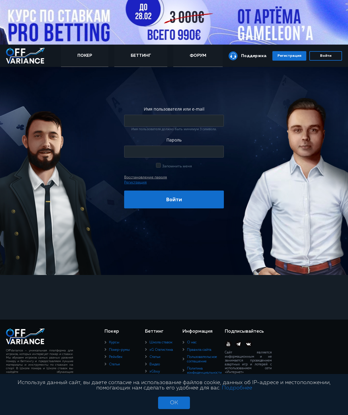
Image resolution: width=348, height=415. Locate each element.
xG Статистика (161, 350)
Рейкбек (115, 357)
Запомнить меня (177, 166)
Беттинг (141, 56)
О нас (192, 342)
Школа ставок (160, 342)
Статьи (114, 364)
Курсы (114, 342)
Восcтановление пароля (145, 177)
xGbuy (154, 371)
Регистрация (289, 56)
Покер (84, 56)
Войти (325, 56)
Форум (198, 56)
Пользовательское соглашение (202, 359)
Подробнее (237, 388)
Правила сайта (199, 350)
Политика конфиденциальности (204, 371)
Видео (154, 364)
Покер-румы (119, 350)
